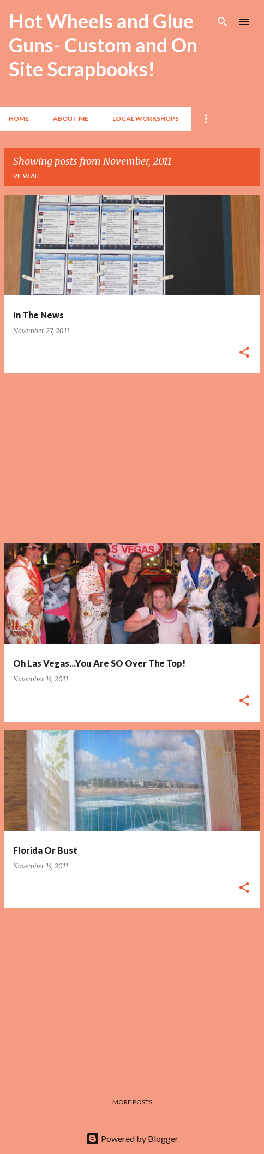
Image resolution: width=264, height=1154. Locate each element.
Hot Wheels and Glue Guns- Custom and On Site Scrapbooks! (103, 45)
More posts (132, 1102)
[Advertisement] (132, 458)
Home (19, 118)
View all (27, 176)
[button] (244, 353)
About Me (70, 118)
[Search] (222, 22)
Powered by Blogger (132, 1138)
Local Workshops (145, 118)
